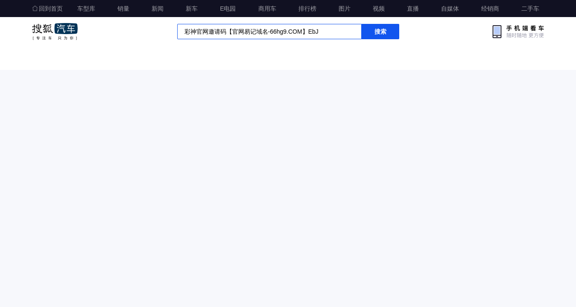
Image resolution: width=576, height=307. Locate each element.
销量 (123, 8)
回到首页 (47, 8)
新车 (192, 8)
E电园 (228, 8)
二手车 (530, 8)
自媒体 (450, 8)
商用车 (267, 8)
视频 (379, 8)
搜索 (380, 31)
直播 (413, 8)
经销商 (490, 8)
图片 (345, 8)
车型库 (86, 8)
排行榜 (307, 8)
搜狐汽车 (55, 31)
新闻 (158, 8)
